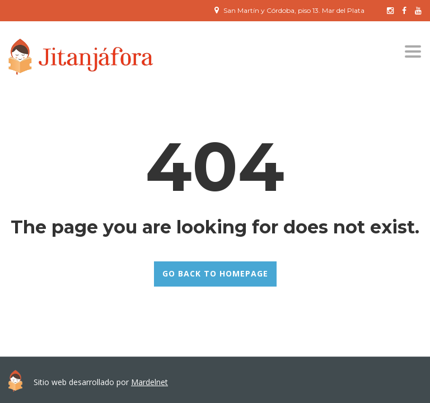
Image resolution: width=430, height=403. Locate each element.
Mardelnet (149, 382)
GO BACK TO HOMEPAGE (215, 273)
